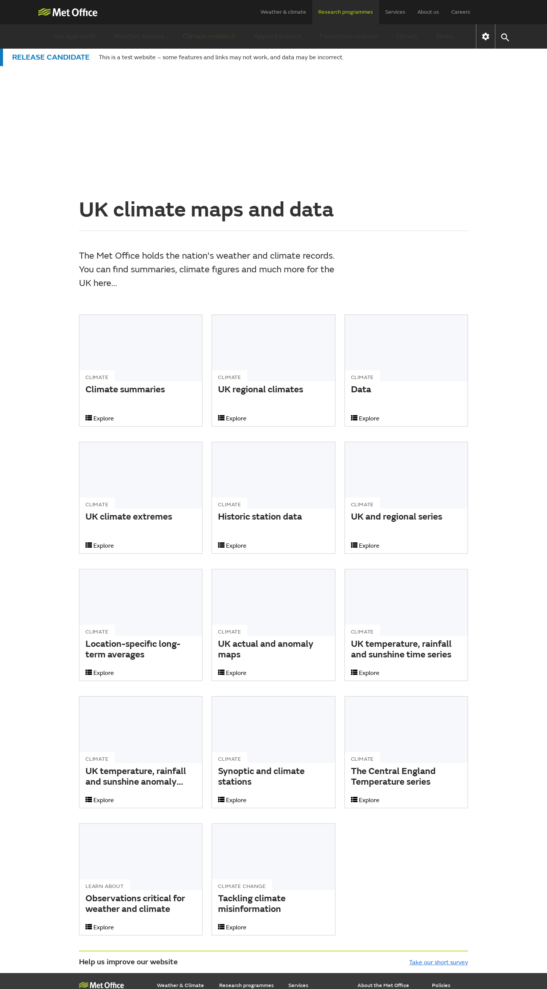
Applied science (277, 36)
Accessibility (447, 874)
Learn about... (173, 921)
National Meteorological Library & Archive (106, 897)
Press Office (372, 892)
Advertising (302, 930)
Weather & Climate (180, 862)
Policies (441, 862)
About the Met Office (383, 862)
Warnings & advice (179, 883)
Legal (438, 892)
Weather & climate (283, 12)
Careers (460, 12)
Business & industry (312, 892)
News (444, 36)
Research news (237, 930)
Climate (166, 902)
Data (294, 902)
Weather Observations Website (106, 923)
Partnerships (373, 911)
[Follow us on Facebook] (391, 956)
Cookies (441, 883)
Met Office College (101, 875)
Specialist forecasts (181, 911)
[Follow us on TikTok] (409, 956)
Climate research (209, 36)
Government (303, 874)
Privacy (440, 902)
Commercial (371, 883)
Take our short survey (438, 840)
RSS (436, 911)
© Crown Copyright (447, 977)
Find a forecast (175, 874)
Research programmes (345, 12)
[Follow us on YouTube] (373, 956)
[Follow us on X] (355, 956)
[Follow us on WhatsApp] (461, 956)
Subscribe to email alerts (387, 930)
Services (395, 12)
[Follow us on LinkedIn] (445, 956)
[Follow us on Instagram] (427, 956)
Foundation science (348, 36)
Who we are (371, 874)
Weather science (138, 36)
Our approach (74, 36)
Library (407, 36)
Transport (300, 883)
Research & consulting (315, 911)
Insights (297, 921)
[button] (504, 36)
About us (428, 12)
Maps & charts (174, 892)
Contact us (370, 921)
